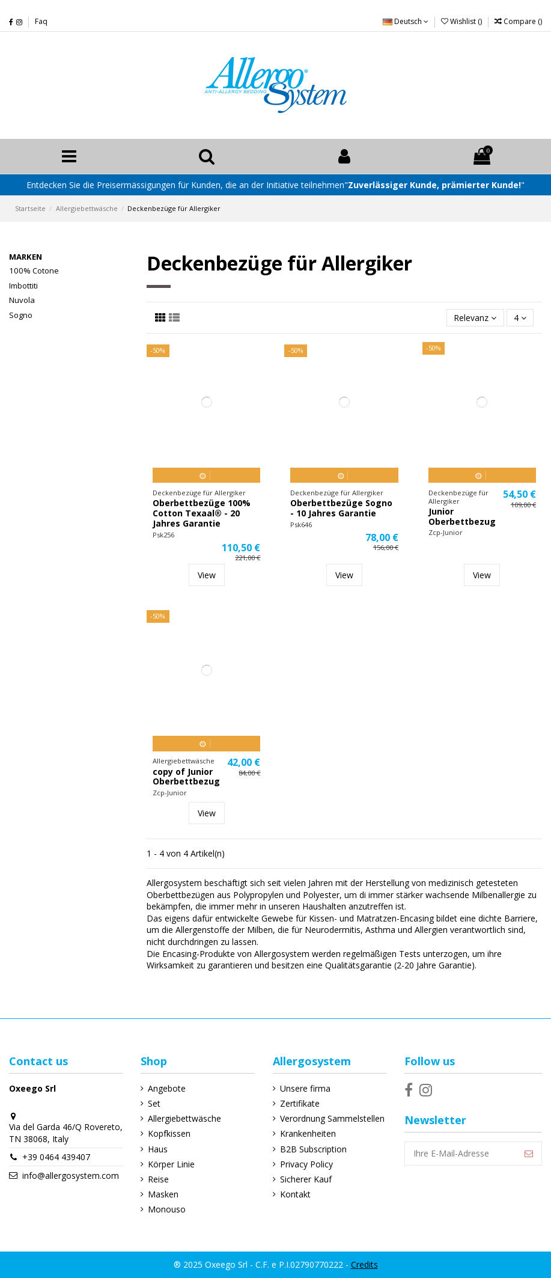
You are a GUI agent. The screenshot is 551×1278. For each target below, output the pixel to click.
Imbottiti (23, 285)
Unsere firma (305, 1088)
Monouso (167, 1209)
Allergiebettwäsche (184, 1118)
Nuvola (22, 300)
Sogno (20, 315)
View (207, 575)
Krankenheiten (308, 1133)
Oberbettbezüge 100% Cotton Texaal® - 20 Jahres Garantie (202, 513)
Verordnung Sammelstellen (332, 1118)
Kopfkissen (169, 1133)
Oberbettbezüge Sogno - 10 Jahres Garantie (341, 508)
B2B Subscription (313, 1149)
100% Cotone (34, 270)
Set (154, 1103)
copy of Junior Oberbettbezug (186, 776)
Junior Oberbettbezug (462, 516)
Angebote (167, 1088)
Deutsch (405, 21)
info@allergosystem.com (70, 1175)
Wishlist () (462, 21)
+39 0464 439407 (56, 1157)
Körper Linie (171, 1164)
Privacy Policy (306, 1164)
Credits (364, 1264)
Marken (25, 256)
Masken (163, 1194)
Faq (41, 21)
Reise (158, 1179)
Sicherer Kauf (306, 1179)
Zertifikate (300, 1103)
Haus (158, 1149)
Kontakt (295, 1194)
